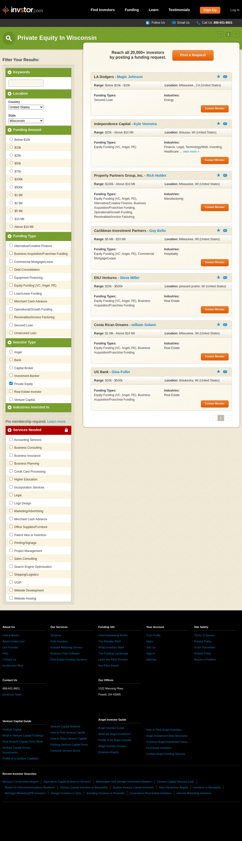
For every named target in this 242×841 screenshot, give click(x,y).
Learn (153, 10)
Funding (132, 10)
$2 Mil (16, 203)
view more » (191, 151)
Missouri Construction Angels (20, 781)
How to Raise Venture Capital (68, 738)
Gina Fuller (121, 372)
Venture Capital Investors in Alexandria (84, 787)
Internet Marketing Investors (194, 793)
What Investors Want (111, 647)
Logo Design (20, 503)
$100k (16, 179)
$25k (15, 155)
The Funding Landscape (113, 653)
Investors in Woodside (207, 787)
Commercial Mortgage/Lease (31, 262)
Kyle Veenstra (145, 124)
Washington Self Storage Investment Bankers (124, 781)
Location (20, 93)
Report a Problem (205, 659)
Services (55, 635)
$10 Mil (17, 219)
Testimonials (179, 10)
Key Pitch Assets (108, 665)
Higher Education (23, 479)
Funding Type (24, 236)
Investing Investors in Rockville (105, 793)
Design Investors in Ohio (66, 793)
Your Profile (153, 635)
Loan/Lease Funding (25, 293)
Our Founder (10, 647)
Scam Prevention (204, 647)
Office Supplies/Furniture (28, 527)
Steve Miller (130, 278)
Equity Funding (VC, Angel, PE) (32, 285)
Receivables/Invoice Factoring (31, 317)
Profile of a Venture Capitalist (20, 758)
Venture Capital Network (65, 726)
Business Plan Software (65, 653)
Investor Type (24, 342)
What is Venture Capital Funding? (23, 735)
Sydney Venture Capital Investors (133, 787)
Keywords (21, 72)
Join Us (151, 647)
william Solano (144, 325)
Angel (15, 352)
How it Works (11, 635)
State (12, 115)
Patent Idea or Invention (27, 535)
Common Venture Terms (65, 750)
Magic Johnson (130, 77)
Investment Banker (24, 376)
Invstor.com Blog (13, 665)
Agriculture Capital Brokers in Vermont (67, 781)
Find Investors (103, 10)
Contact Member (225, 76)
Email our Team (12, 694)
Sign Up (210, 10)
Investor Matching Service (66, 647)
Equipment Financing (26, 277)
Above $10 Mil (22, 227)
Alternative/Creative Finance (30, 246)
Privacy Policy (202, 641)
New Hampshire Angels (173, 787)
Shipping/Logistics (24, 574)
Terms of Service (204, 635)
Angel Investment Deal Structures (167, 735)
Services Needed (27, 430)
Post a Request (193, 55)
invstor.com (23, 10)
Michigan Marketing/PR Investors (25, 793)
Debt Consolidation (24, 269)
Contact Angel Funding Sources (165, 753)
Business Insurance (25, 455)
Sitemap (151, 659)
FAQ (5, 653)
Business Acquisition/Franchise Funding (38, 254)
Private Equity (21, 384)
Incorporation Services (26, 487)
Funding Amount (27, 130)
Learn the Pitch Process (113, 659)
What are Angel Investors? (114, 733)
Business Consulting (25, 447)
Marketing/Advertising (26, 511)
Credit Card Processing (27, 471)
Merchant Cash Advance (28, 301)
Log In (234, 10)
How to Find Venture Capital (67, 732)
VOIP (15, 582)
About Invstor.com (14, 641)
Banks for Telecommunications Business (30, 787)
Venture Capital (22, 400)
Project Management (25, 551)
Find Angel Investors (158, 747)
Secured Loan (21, 325)
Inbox (149, 641)
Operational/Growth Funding (30, 309)
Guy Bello (157, 231)
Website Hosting (22, 598)
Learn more (56, 421)
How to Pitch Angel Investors (164, 729)
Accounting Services (25, 440)
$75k (15, 171)
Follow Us (158, 22)
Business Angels (108, 752)
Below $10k (20, 139)
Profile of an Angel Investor (114, 740)
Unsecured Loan (22, 333)
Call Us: (217, 22)
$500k (16, 187)
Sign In (150, 653)
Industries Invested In (31, 407)
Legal (15, 495)
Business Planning (24, 463)
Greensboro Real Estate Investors (151, 793)
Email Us (183, 22)
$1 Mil (16, 195)
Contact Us (9, 659)
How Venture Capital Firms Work (23, 741)
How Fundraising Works (113, 635)
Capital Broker (21, 368)
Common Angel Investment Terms (167, 741)
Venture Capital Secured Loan (175, 781)
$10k (15, 147)
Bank (15, 360)
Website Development (26, 590)
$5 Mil (16, 211)
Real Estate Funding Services (68, 659)
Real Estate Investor (25, 392)
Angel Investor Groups (112, 746)
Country (14, 102)
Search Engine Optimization (30, 567)
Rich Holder (157, 175)
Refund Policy (202, 653)
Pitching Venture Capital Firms (69, 744)
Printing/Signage (22, 543)
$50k (15, 163)
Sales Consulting (23, 558)
